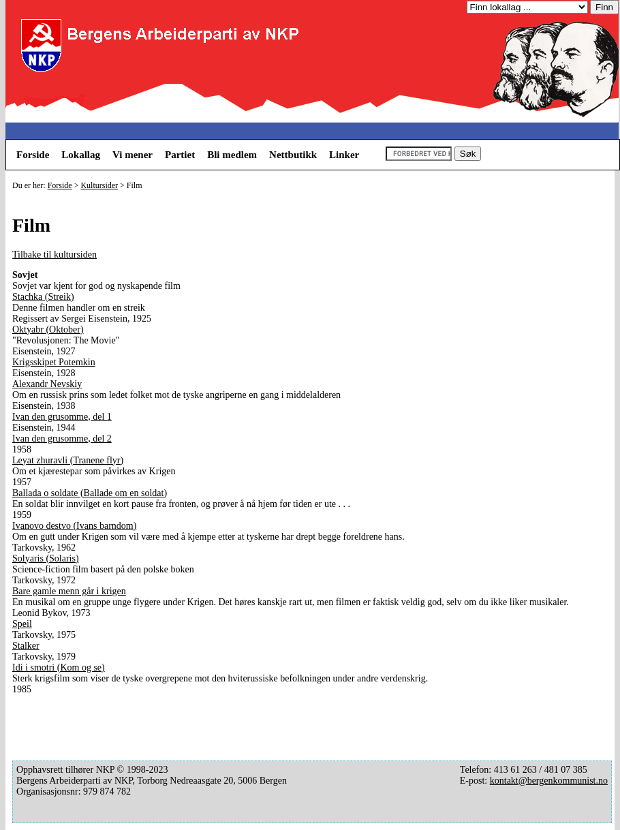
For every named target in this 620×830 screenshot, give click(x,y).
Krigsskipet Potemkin (53, 362)
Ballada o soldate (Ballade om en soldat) (89, 493)
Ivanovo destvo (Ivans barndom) (74, 526)
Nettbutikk (293, 154)
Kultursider (99, 185)
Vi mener (132, 154)
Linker (344, 154)
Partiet (180, 154)
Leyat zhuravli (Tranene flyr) (67, 460)
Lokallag (80, 154)
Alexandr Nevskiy (47, 384)
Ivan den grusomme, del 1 (62, 417)
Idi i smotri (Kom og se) (58, 667)
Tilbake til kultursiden (54, 254)
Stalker (26, 646)
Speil (22, 624)
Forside (32, 154)
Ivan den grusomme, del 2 (62, 438)
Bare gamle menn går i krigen (69, 591)
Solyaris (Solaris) (45, 558)
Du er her (27, 185)
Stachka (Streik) (43, 297)
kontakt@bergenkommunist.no (549, 780)
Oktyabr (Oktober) (48, 329)
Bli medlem (232, 154)
